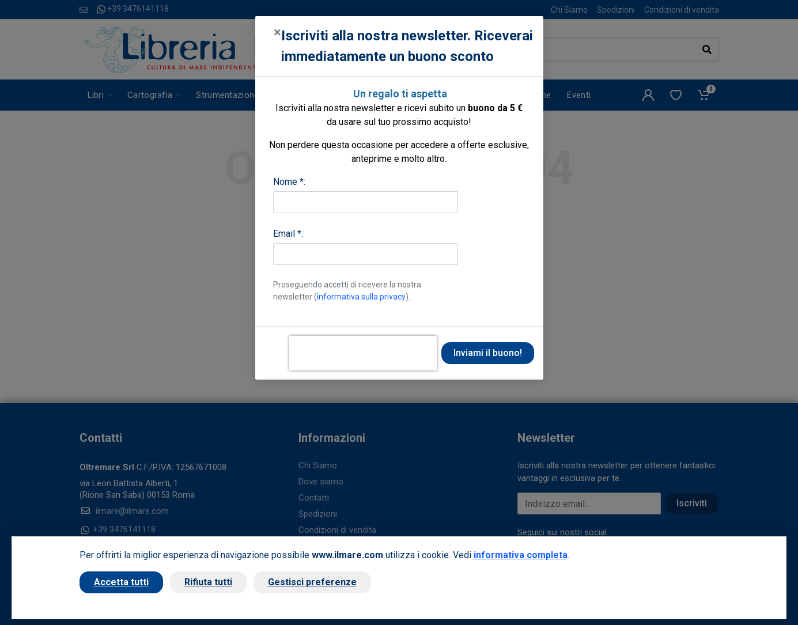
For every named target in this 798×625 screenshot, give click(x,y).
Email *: (288, 233)
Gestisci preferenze (312, 582)
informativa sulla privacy (361, 296)
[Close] (277, 32)
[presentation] (363, 353)
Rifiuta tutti (208, 582)
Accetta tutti (121, 582)
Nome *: (289, 181)
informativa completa (521, 555)
